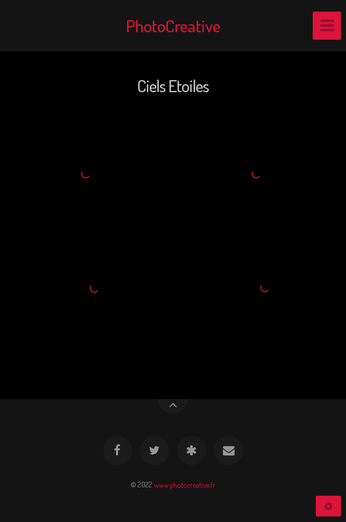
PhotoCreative (173, 25)
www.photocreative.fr (184, 484)
